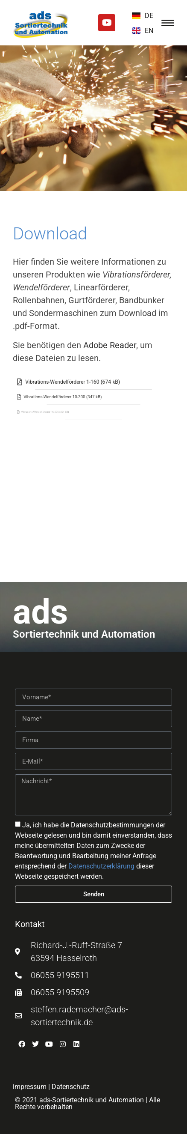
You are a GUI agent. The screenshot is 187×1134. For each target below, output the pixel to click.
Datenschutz (71, 1087)
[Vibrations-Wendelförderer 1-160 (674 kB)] (57, 382)
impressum (30, 1087)
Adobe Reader (109, 345)
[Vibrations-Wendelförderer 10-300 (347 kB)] (44, 397)
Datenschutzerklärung (101, 866)
